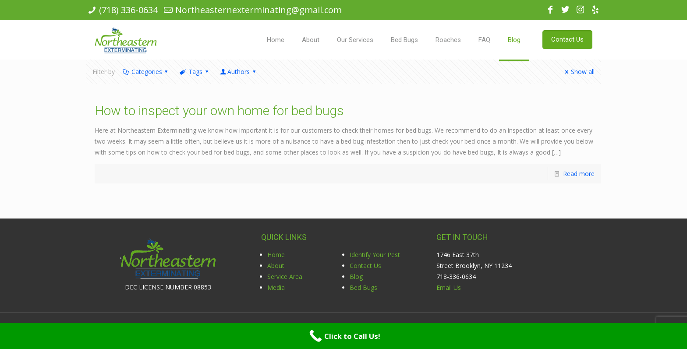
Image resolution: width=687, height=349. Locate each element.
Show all (578, 71)
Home (276, 254)
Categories (145, 71)
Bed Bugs (363, 287)
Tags (194, 71)
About (275, 265)
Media (276, 287)
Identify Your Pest (375, 254)
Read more (579, 173)
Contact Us (365, 265)
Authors (238, 71)
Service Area (284, 276)
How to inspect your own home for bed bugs (219, 110)
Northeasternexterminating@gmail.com (258, 10)
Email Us (448, 287)
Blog (356, 276)
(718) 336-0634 (128, 10)
